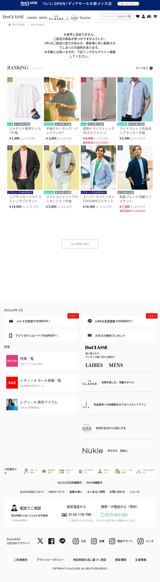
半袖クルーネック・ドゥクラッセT (62, 130)
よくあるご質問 (96, 492)
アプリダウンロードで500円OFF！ (33, 335)
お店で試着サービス (145, 471)
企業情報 (140, 560)
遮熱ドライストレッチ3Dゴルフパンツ (99, 130)
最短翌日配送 (48, 471)
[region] (80, 16)
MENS (43, 18)
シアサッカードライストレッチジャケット (25, 198)
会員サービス (104, 471)
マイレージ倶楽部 (123, 471)
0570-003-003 (116, 515)
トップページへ (80, 244)
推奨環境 (120, 560)
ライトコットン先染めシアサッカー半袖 (135, 130)
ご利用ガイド (10, 471)
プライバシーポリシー (50, 560)
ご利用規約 (21, 560)
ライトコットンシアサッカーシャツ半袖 (62, 198)
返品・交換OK (30, 471)
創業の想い (76, 492)
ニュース (135, 492)
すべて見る (142, 68)
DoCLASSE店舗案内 (69, 482)
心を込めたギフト (86, 471)
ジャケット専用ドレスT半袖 (25, 130)
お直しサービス (66, 471)
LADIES (32, 18)
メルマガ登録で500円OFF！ (43, 319)
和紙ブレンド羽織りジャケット (135, 198)
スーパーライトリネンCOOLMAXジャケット (99, 198)
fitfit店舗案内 (94, 482)
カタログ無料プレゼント (106, 335)
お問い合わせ (117, 492)
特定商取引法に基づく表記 (89, 560)
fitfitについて (57, 492)
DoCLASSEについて (32, 492)
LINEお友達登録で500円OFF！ (122, 319)
